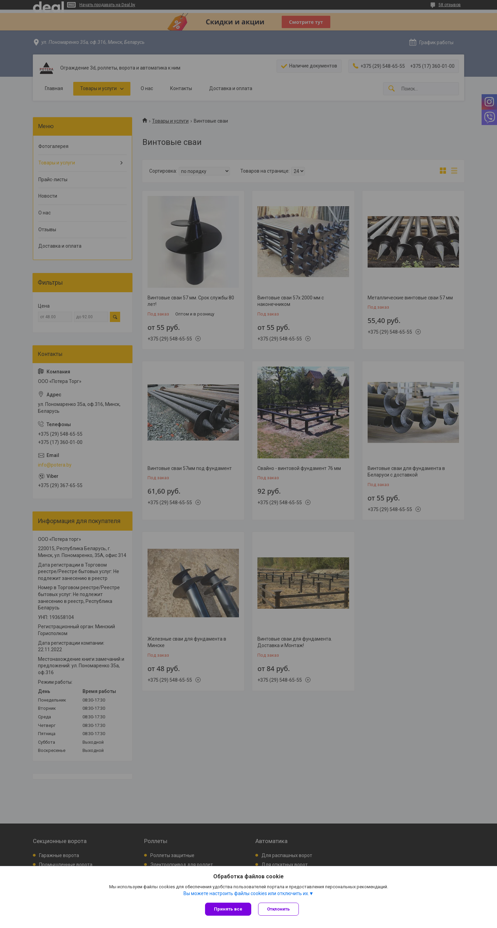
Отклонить (278, 909)
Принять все (228, 909)
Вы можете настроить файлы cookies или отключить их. (246, 893)
